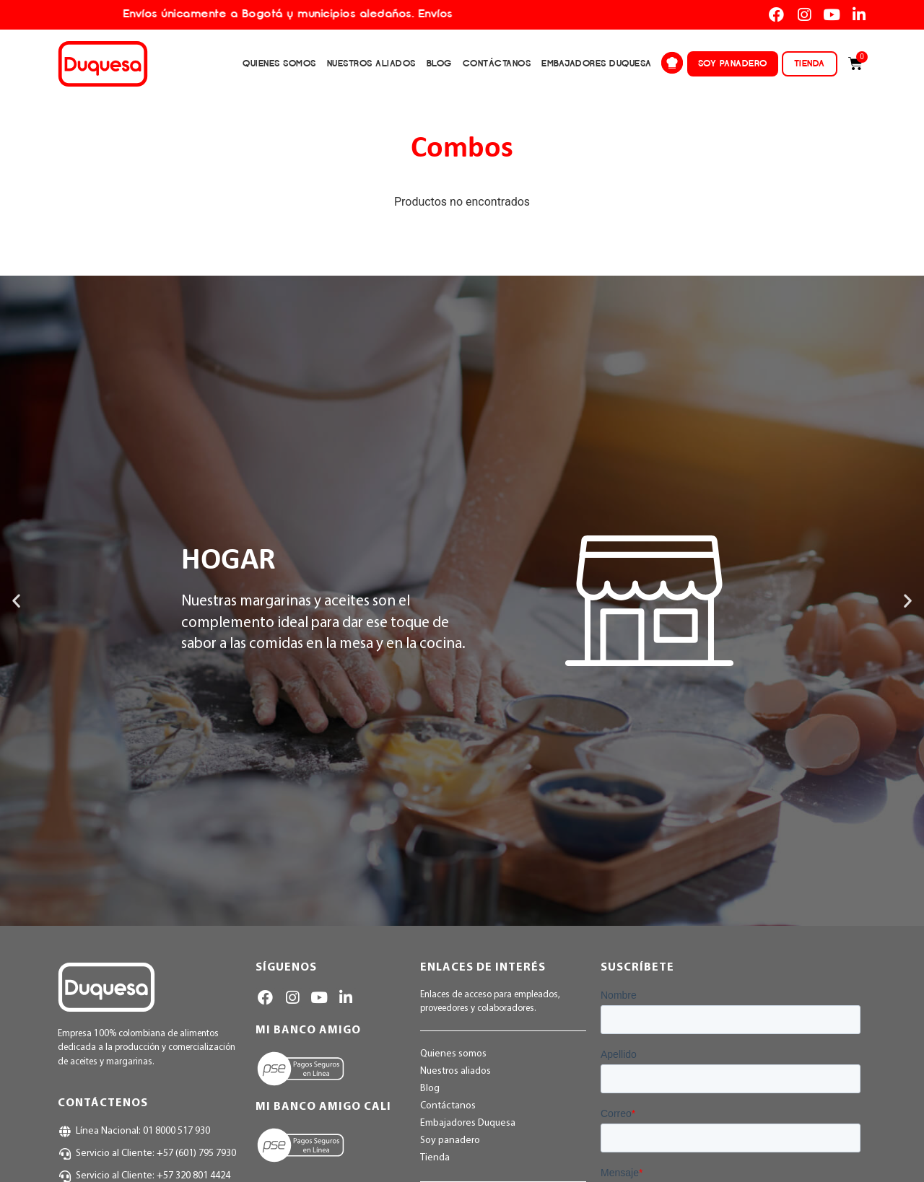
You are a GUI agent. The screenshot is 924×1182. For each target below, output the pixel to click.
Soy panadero (732, 63)
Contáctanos (497, 63)
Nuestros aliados (371, 63)
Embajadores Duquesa (596, 63)
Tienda (809, 63)
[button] (16, 601)
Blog (439, 63)
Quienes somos (279, 63)
